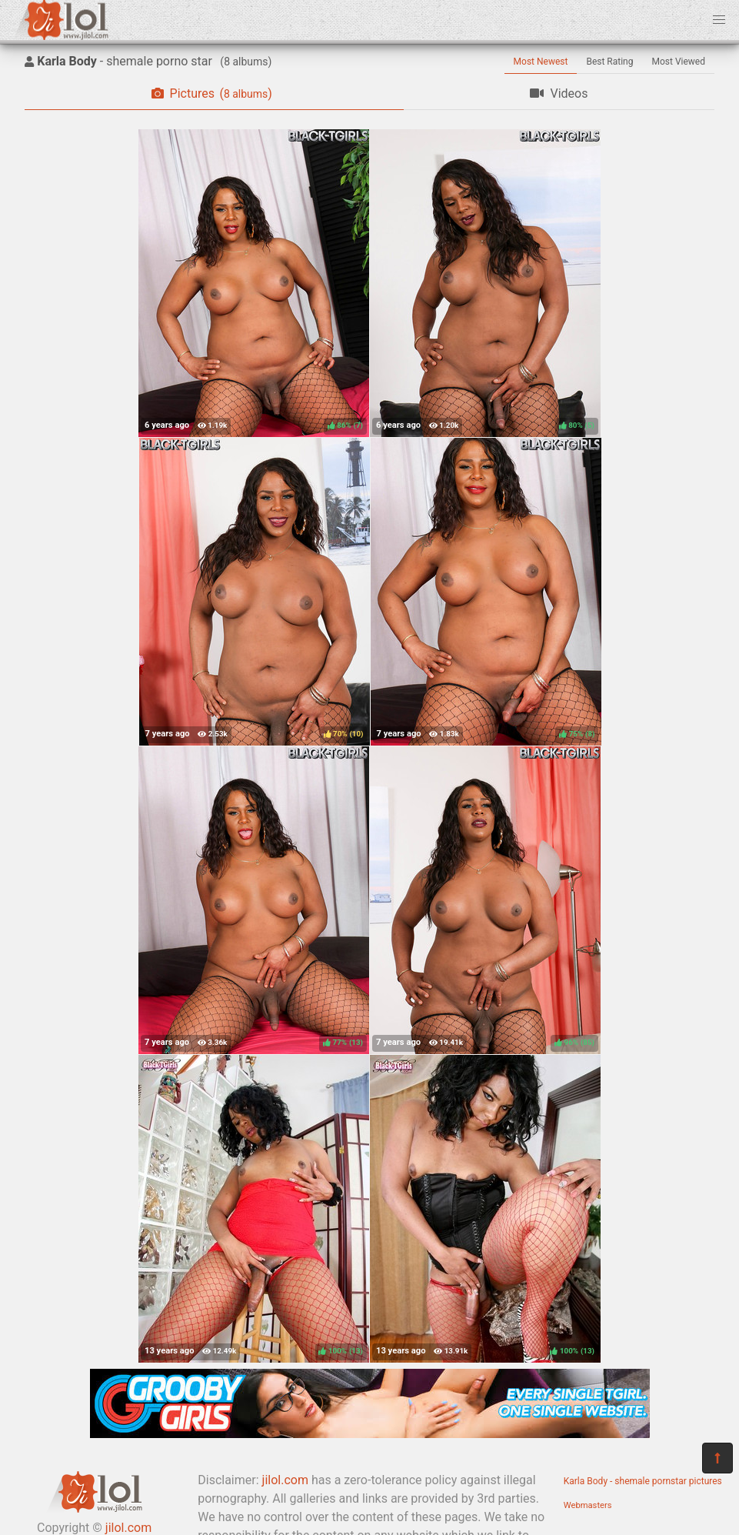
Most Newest (541, 61)
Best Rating (609, 61)
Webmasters (588, 1505)
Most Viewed (679, 61)
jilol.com (285, 1480)
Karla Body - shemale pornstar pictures (643, 1481)
